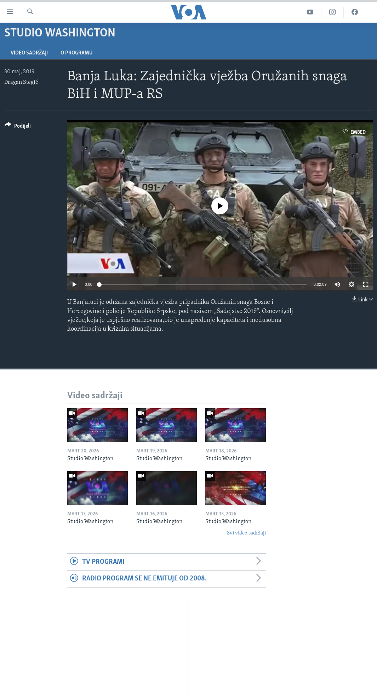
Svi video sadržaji (246, 533)
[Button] (18, 127)
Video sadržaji (29, 53)
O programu (77, 53)
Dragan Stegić (21, 82)
